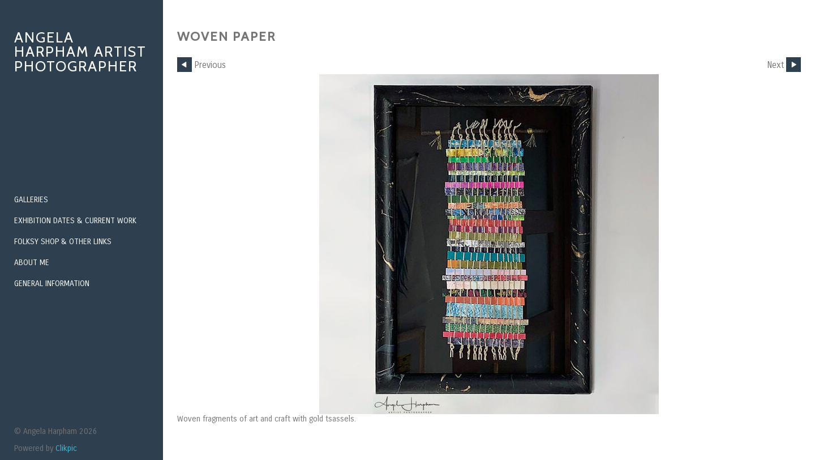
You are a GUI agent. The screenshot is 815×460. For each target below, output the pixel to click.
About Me (31, 262)
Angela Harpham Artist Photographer (80, 52)
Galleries (31, 200)
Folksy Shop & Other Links (62, 241)
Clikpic (66, 448)
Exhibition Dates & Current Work (75, 220)
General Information (51, 283)
